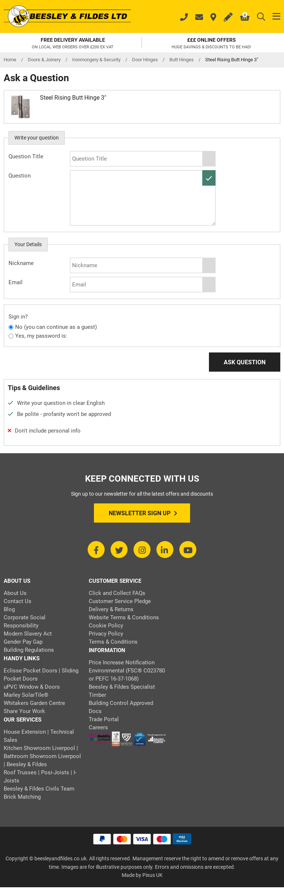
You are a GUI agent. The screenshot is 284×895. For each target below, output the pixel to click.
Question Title (26, 156)
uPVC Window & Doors (32, 687)
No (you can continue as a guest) (56, 327)
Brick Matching (22, 797)
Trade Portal (104, 719)
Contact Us (17, 601)
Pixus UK (152, 875)
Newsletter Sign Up (143, 513)
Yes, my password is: (41, 336)
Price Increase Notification (122, 662)
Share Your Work (24, 711)
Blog (9, 609)
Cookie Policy (106, 625)
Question (20, 175)
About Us (15, 593)
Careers (98, 727)
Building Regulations (29, 650)
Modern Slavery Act (28, 633)
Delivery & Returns (111, 609)
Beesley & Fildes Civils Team (39, 788)
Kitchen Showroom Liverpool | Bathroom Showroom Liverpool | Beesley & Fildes (42, 756)
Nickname (21, 263)
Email (16, 282)
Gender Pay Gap (23, 641)
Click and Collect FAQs (117, 593)
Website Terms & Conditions (124, 617)
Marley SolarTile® (26, 695)
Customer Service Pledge (120, 601)
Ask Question (245, 362)
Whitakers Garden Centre (34, 703)
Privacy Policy (106, 633)
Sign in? (18, 316)
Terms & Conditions (113, 641)
